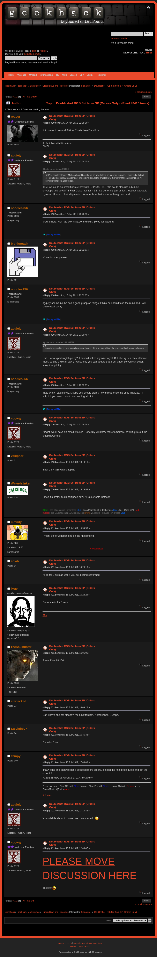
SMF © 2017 (79, 943)
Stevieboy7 (19, 728)
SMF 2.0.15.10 (65, 943)
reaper (15, 116)
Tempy (16, 756)
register (43, 51)
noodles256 (19, 208)
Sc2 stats (47, 795)
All (24, 96)
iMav (14, 588)
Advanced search (119, 38)
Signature (86, 86)
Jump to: (109, 920)
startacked (18, 701)
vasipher (17, 456)
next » (149, 92)
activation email (32, 54)
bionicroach (19, 243)
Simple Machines (94, 943)
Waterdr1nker (21, 483)
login (33, 51)
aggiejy (16, 155)
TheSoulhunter (21, 647)
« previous (140, 92)
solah (15, 561)
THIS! (149, 52)
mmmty (16, 522)
